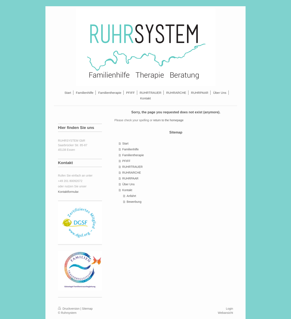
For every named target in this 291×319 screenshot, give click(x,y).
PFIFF (126, 161)
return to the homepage (168, 120)
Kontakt (127, 190)
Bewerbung (134, 201)
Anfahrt (131, 196)
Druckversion (69, 308)
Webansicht (225, 312)
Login (229, 308)
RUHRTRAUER (132, 166)
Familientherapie (133, 155)
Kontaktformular (68, 191)
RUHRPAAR (130, 178)
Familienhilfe (130, 149)
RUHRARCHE (131, 172)
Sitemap (87, 308)
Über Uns (128, 184)
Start (125, 143)
